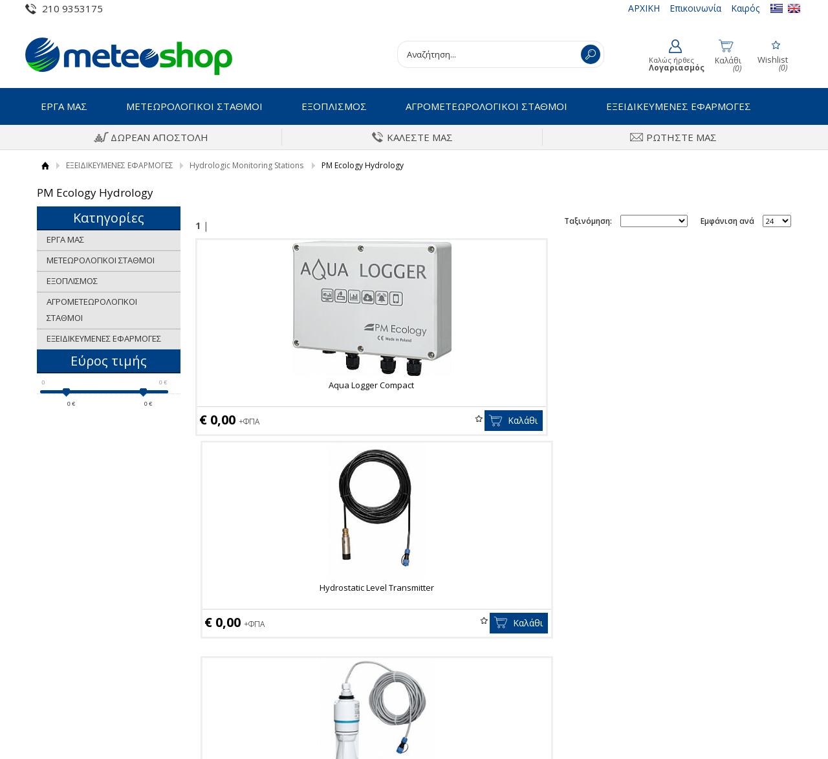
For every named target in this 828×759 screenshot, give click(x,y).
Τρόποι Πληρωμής (270, 613)
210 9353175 (72, 8)
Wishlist (317, 418)
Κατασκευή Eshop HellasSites (741, 727)
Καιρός (745, 8)
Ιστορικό (54, 633)
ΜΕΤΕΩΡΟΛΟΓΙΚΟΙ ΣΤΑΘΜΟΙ (194, 106)
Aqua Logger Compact (290, 385)
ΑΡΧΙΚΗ (644, 8)
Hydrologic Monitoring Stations (246, 165)
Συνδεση (447, 613)
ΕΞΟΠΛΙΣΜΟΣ (334, 106)
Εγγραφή (447, 633)
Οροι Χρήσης (63, 613)
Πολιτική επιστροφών (277, 673)
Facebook (670, 614)
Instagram (671, 635)
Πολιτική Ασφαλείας (273, 653)
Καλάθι (361, 420)
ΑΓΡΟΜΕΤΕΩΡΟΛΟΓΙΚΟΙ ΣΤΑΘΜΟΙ (486, 106)
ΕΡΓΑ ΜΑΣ (64, 106)
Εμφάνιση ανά (727, 220)
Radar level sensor (690, 385)
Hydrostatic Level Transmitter (490, 385)
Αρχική (45, 165)
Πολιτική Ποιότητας (76, 653)
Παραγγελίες (455, 673)
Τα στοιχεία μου (461, 653)
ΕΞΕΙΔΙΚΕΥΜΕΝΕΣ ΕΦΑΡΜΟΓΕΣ (678, 106)
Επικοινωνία (695, 8)
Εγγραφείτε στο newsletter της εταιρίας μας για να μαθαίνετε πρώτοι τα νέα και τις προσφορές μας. (414, 526)
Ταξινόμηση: (588, 220)
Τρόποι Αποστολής (271, 633)
